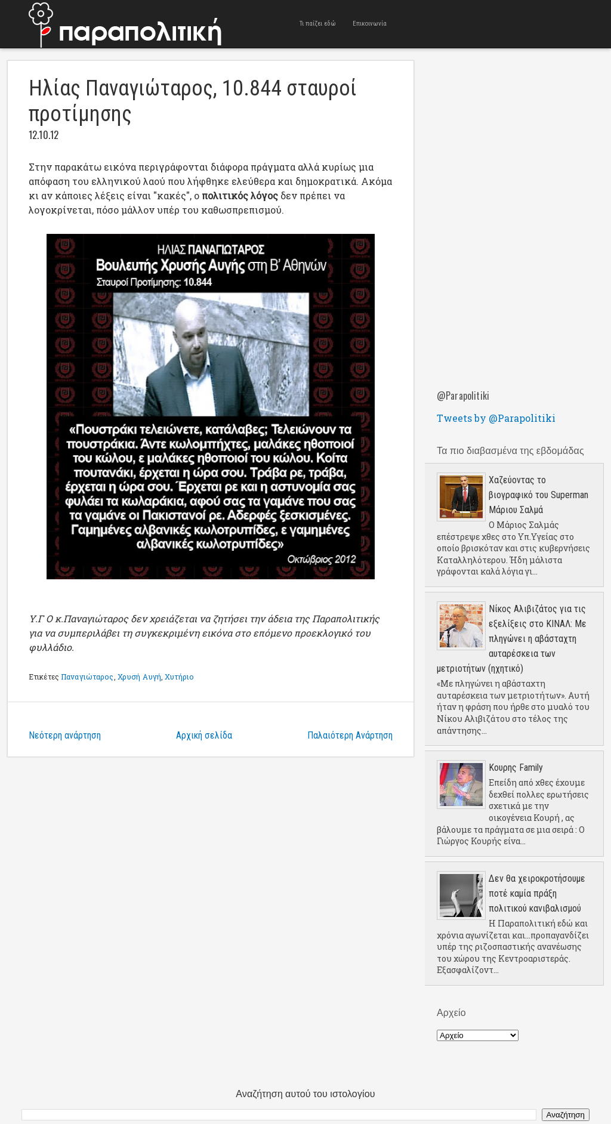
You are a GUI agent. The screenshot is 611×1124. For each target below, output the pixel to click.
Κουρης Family (516, 767)
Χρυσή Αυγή (139, 676)
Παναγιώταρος (87, 676)
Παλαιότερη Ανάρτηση (350, 735)
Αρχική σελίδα (204, 735)
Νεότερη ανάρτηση (65, 735)
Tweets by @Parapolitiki (496, 418)
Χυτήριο (179, 676)
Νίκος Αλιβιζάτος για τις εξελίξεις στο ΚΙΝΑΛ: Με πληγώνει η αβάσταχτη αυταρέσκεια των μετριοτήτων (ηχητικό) (512, 638)
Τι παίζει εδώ (318, 23)
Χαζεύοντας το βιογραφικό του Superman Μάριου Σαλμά (538, 494)
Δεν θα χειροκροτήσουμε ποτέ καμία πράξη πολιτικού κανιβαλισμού (537, 893)
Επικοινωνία (370, 23)
